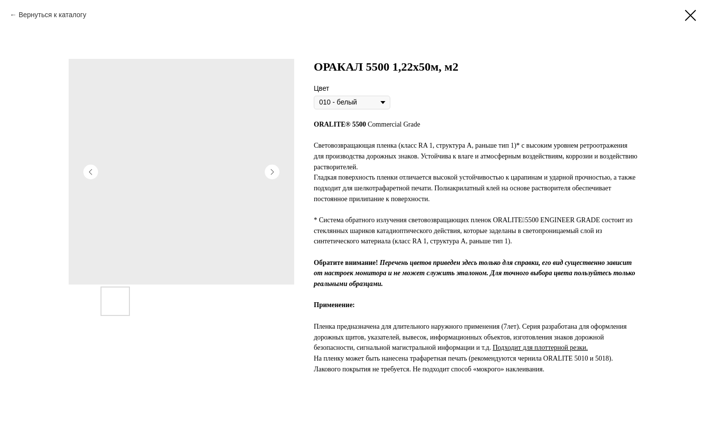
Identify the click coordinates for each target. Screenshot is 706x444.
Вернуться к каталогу (52, 15)
